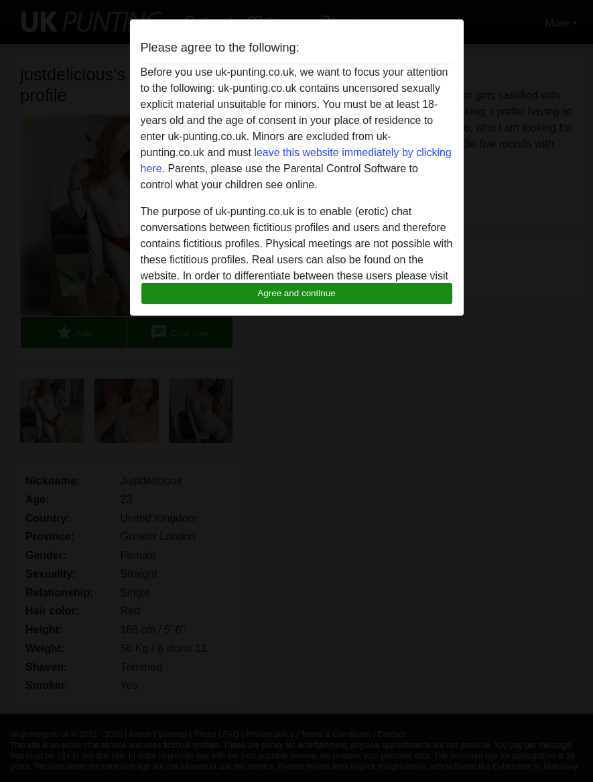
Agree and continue (296, 293)
